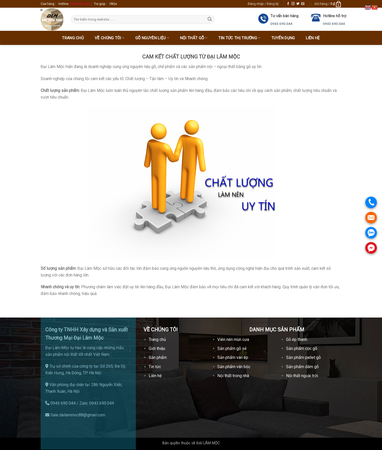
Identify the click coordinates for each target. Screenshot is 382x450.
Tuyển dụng (283, 38)
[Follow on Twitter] (297, 4)
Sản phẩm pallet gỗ (303, 357)
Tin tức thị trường (239, 37)
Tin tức (155, 366)
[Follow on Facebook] (288, 4)
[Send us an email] (302, 4)
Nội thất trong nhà (233, 375)
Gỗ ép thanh (296, 339)
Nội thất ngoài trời (302, 375)
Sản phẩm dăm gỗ (302, 366)
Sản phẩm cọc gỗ (301, 348)
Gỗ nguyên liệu (152, 37)
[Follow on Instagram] (293, 4)
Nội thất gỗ (194, 37)
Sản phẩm (158, 357)
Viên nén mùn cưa (233, 339)
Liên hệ (313, 38)
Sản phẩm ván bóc (233, 366)
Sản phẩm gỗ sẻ (231, 348)
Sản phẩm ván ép (232, 357)
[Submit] (209, 19)
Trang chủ (73, 38)
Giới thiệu (157, 348)
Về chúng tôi (110, 37)
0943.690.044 (281, 24)
